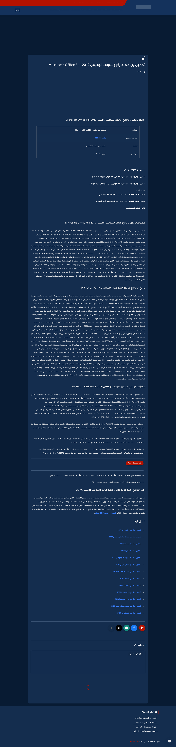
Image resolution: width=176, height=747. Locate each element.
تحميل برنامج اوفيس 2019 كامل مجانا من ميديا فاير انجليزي (120, 201)
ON (89, 10)
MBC (98, 10)
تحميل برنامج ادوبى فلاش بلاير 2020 (126, 606)
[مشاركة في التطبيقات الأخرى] (111, 628)
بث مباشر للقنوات (60, 10)
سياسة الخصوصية (81, 3)
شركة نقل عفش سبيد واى (146, 722)
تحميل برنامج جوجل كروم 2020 (128, 565)
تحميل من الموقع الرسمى (134, 170)
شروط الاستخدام (97, 3)
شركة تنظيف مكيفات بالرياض (144, 731)
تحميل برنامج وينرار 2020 (131, 551)
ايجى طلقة (134, 742)
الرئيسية (117, 10)
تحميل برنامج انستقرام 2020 (129, 613)
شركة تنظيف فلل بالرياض (146, 727)
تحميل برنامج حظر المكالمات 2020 (127, 572)
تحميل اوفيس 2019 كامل (105, 513)
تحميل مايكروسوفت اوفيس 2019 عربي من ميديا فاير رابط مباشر (118, 177)
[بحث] (17, 10)
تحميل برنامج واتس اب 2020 (129, 530)
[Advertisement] (88, 35)
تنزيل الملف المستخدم (135, 208)
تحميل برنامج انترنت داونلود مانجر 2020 (125, 537)
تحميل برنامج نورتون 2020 (130, 579)
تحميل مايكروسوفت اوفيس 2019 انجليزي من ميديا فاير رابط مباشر (117, 184)
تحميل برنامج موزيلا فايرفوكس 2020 (126, 558)
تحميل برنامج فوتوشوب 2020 (129, 592)
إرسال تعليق (135, 654)
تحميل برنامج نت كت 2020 (130, 544)
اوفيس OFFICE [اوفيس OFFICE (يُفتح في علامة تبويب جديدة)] (100, 138)
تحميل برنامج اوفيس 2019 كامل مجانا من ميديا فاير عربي (122, 194)
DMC (107, 10)
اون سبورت (78, 10)
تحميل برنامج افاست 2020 (130, 586)
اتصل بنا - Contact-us (115, 3)
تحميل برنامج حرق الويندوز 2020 (128, 599)
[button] (134, 628)
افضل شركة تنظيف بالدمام (145, 718)
